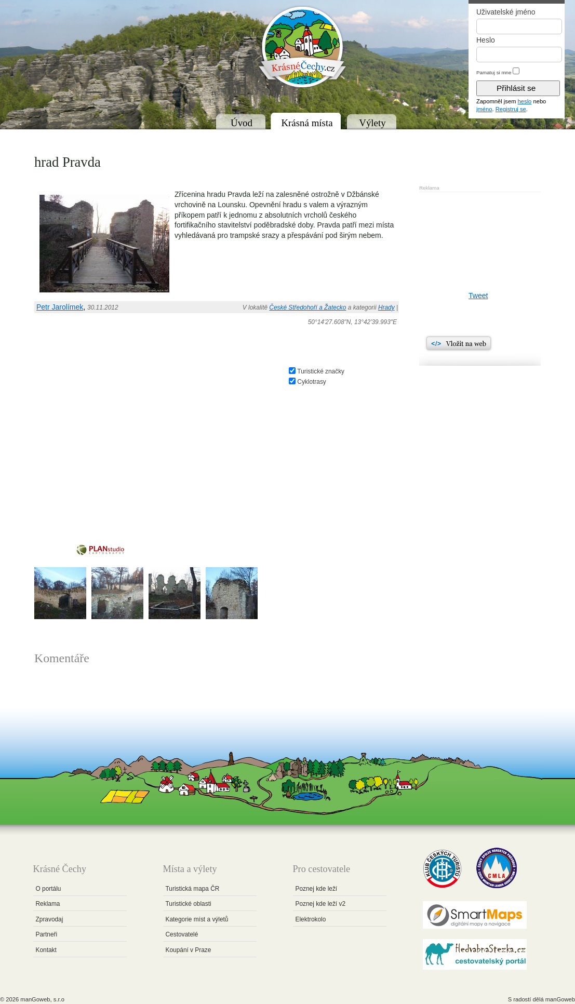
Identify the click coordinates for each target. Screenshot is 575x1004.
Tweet (478, 295)
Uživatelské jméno (506, 12)
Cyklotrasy (311, 381)
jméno (484, 109)
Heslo (485, 40)
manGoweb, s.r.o (42, 999)
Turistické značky (320, 371)
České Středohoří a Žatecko (307, 307)
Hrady (386, 307)
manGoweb (560, 999)
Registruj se (511, 109)
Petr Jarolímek (59, 307)
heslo (525, 101)
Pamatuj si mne (494, 72)
